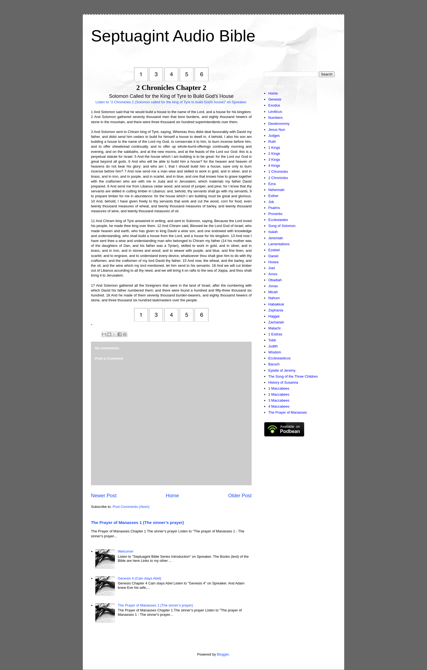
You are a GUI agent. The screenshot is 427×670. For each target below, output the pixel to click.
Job (271, 202)
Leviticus (275, 112)
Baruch (273, 364)
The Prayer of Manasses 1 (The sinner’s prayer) (137, 522)
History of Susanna (283, 382)
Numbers (275, 118)
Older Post (240, 495)
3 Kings (274, 159)
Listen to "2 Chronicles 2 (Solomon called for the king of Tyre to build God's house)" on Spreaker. (171, 102)
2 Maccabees (278, 394)
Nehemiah (276, 190)
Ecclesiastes (278, 220)
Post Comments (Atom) (131, 507)
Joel (271, 268)
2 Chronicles (278, 178)
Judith (273, 346)
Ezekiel (274, 250)
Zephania (275, 310)
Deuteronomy (278, 124)
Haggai (273, 316)
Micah (273, 292)
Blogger (223, 654)
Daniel (273, 256)
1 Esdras (275, 334)
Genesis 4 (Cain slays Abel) (139, 578)
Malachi (274, 328)
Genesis (274, 99)
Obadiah (275, 280)
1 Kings (274, 147)
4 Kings (274, 165)
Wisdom (274, 352)
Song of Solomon (281, 226)
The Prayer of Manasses (287, 412)
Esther (273, 196)
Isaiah (273, 232)
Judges (274, 136)
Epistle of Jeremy (281, 370)
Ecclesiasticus (279, 358)
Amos (272, 274)
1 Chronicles (278, 171)
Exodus (274, 105)
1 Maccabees (278, 388)
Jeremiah (275, 238)
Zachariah (276, 322)
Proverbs (275, 214)
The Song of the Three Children (293, 376)
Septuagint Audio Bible (173, 36)
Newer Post (104, 495)
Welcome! (125, 551)
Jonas (273, 286)
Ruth (272, 142)
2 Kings (274, 153)
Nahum (274, 298)
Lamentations (278, 244)
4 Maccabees (278, 406)
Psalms (274, 208)
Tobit (272, 340)
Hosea (273, 262)
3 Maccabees (278, 400)
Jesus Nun (276, 130)
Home (172, 495)
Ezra (272, 184)
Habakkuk (276, 304)
